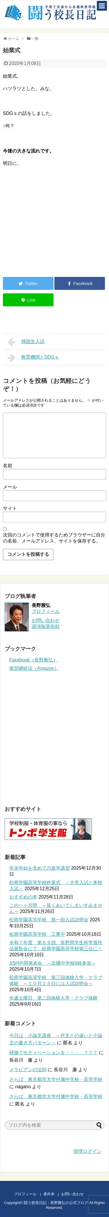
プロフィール (46, 611)
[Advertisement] (52, 224)
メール (10, 486)
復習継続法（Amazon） (34, 668)
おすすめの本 (23, 896)
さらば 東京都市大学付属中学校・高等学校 (55, 1079)
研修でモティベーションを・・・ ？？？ (53, 1052)
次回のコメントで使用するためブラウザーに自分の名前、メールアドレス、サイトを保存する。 (54, 537)
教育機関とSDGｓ (33, 357)
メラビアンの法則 (28, 1069)
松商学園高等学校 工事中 (37, 934)
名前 (7, 465)
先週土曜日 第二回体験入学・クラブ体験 (53, 998)
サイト (10, 508)
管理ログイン (87, 1151)
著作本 (49, 1194)
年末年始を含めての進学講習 (39, 868)
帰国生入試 (26, 342)
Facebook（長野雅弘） (33, 659)
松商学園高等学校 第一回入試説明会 (48, 919)
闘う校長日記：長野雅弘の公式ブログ (56, 1203)
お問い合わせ (78, 1194)
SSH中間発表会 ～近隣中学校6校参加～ (52, 963)
